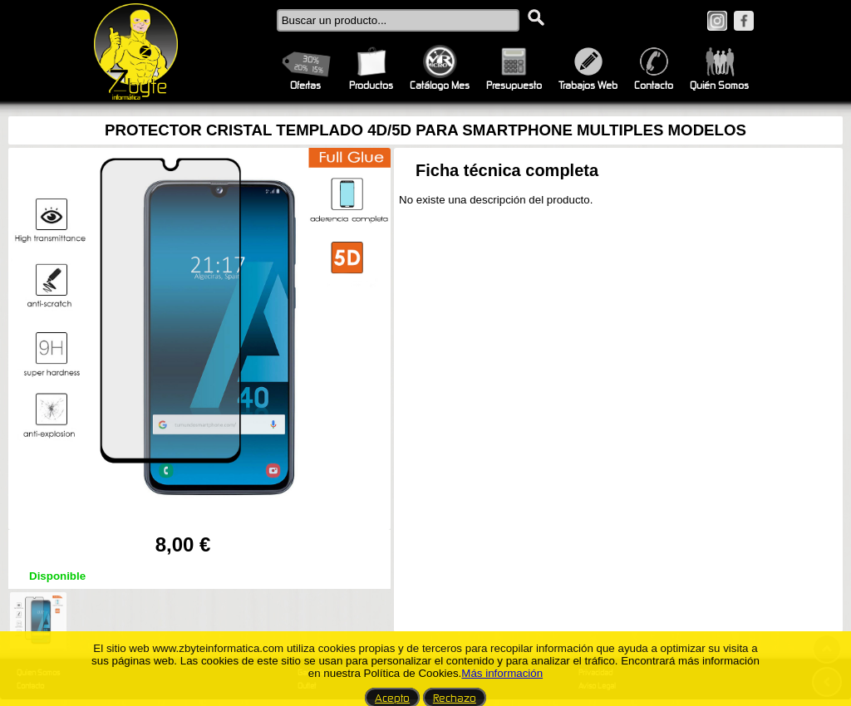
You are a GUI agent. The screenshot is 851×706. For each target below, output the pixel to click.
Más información (502, 673)
